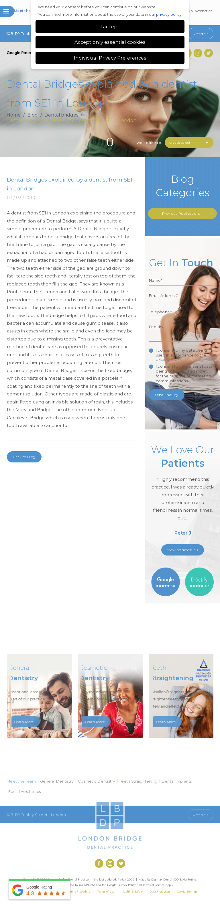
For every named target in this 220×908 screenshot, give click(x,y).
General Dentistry (57, 781)
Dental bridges (61, 115)
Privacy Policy (169, 360)
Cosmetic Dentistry (96, 781)
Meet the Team (28, 11)
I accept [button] (110, 26)
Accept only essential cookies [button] (110, 42)
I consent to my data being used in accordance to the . (181, 355)
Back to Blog (24, 457)
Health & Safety (132, 891)
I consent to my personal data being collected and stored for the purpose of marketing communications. (184, 373)
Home (14, 115)
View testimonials (182, 550)
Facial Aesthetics (198, 11)
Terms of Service (154, 885)
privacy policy (169, 14)
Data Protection (160, 891)
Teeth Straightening (138, 781)
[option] (183, 492)
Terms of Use (106, 891)
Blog (32, 115)
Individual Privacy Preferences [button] (110, 58)
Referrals (200, 33)
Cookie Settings (187, 891)
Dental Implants (177, 781)
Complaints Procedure (76, 891)
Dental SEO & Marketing (179, 879)
